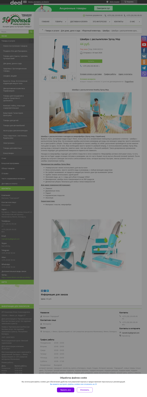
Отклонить (84, 390)
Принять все (65, 390)
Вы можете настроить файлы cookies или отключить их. (72, 384)
